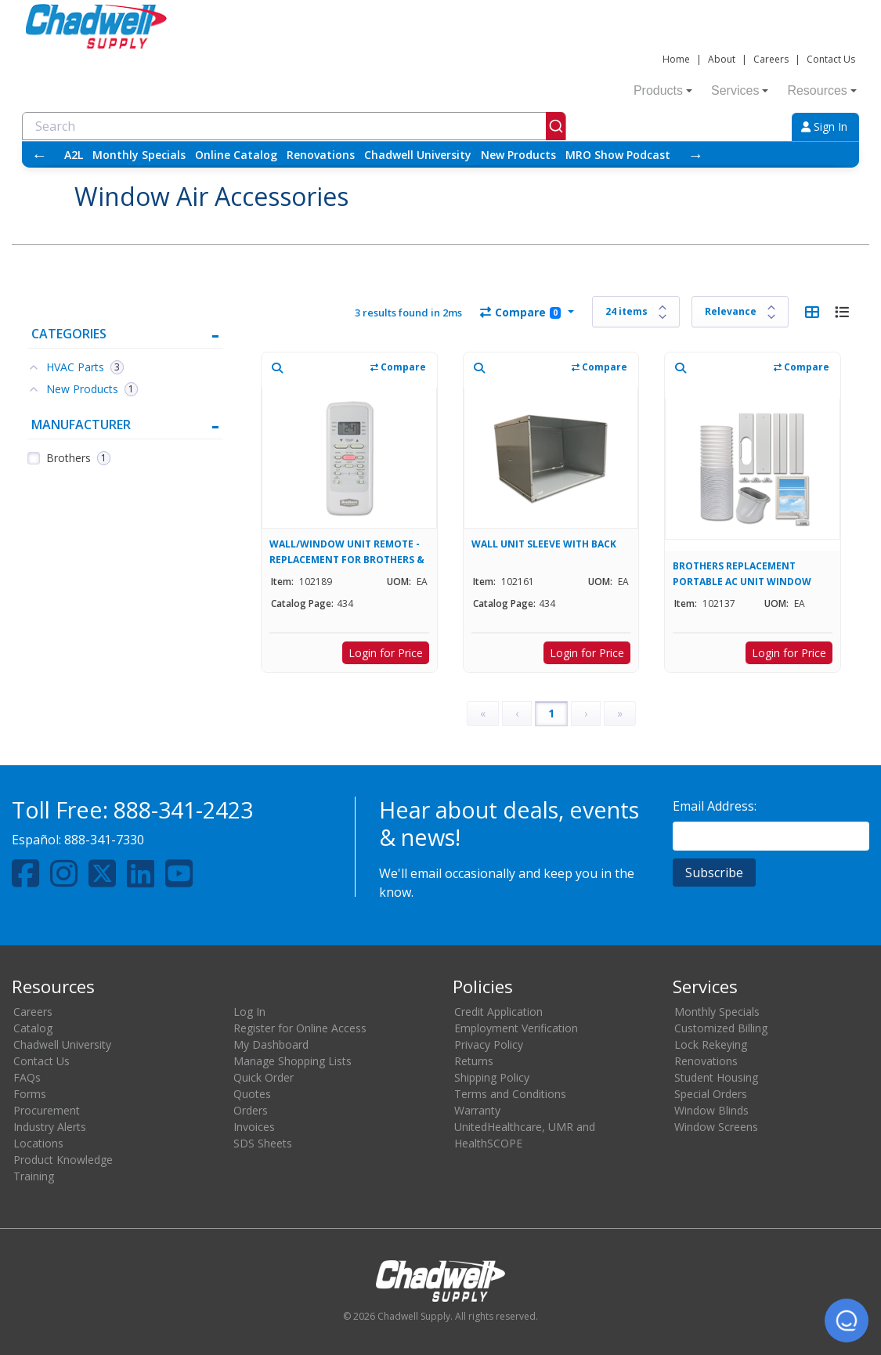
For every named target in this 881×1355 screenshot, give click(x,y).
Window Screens (716, 1126)
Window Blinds (711, 1110)
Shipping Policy (491, 1077)
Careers (771, 59)
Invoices (254, 1126)
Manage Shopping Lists (292, 1060)
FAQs (27, 1077)
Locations (38, 1143)
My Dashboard (271, 1044)
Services (739, 90)
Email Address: (714, 806)
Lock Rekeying (710, 1044)
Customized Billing (720, 1028)
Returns (473, 1060)
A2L (73, 154)
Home (676, 59)
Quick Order (263, 1077)
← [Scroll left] (39, 154)
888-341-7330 (104, 839)
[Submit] (555, 126)
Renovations (321, 154)
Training (33, 1176)
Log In (249, 1011)
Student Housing (716, 1077)
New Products (518, 154)
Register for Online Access (299, 1028)
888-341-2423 (183, 809)
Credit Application (498, 1011)
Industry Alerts (49, 1126)
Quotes (252, 1093)
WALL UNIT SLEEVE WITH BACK (543, 544)
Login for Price (385, 652)
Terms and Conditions (510, 1093)
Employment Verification (516, 1028)
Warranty (477, 1110)
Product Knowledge (63, 1159)
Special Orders (710, 1093)
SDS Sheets (262, 1143)
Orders (250, 1110)
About (721, 59)
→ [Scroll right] (695, 154)
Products (663, 90)
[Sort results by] (740, 311)
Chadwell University (417, 154)
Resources (821, 90)
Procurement (46, 1110)
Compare (520, 312)
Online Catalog (236, 154)
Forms (29, 1093)
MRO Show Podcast (617, 154)
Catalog (32, 1028)
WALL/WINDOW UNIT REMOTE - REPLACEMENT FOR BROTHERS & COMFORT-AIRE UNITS (346, 551)
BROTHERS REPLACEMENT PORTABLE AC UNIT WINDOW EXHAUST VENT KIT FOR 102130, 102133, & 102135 (747, 573)
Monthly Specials (139, 154)
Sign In (824, 126)
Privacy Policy (488, 1044)
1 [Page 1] (551, 713)
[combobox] (294, 126)
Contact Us (831, 59)
